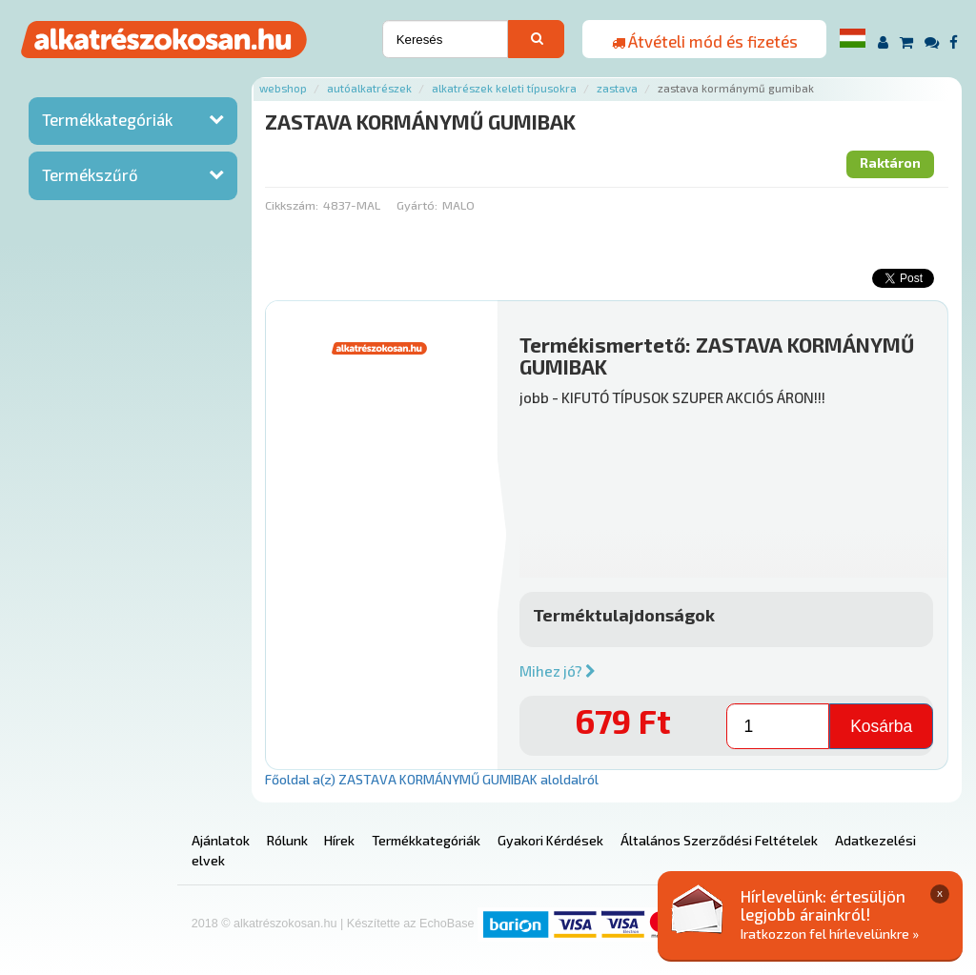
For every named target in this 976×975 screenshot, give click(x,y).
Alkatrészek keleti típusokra (504, 88)
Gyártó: (416, 205)
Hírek (339, 840)
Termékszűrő (90, 174)
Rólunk (287, 840)
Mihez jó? (557, 671)
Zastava (617, 88)
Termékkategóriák (107, 119)
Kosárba (881, 726)
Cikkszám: (291, 205)
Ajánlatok (221, 840)
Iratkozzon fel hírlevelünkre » (830, 933)
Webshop (283, 88)
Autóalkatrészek (369, 88)
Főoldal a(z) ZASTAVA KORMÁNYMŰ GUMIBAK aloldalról (432, 779)
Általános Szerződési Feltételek (719, 840)
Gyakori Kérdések (550, 840)
